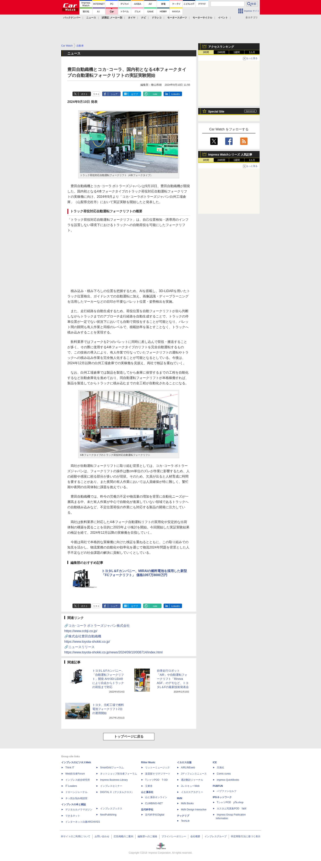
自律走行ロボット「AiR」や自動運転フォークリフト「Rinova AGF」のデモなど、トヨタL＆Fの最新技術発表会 (173, 679)
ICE (215, 762)
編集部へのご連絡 (147, 836)
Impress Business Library (114, 779)
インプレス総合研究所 (77, 779)
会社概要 (195, 836)
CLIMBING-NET (154, 803)
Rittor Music (148, 762)
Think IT (69, 767)
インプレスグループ (216, 836)
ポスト (84, 94)
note (155, 94)
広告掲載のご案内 (123, 836)
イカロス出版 (184, 762)
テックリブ (183, 815)
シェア (114, 94)
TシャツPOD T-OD (156, 779)
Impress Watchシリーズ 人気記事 (230, 154)
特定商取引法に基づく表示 (245, 836)
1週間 (237, 52)
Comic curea (224, 773)
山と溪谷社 (147, 792)
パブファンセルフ (226, 791)
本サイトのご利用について (75, 836)
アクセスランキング (221, 46)
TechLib (185, 820)
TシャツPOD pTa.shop (230, 802)
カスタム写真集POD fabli (231, 808)
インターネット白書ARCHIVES (82, 821)
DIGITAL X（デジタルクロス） (117, 792)
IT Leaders (71, 786)
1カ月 (252, 52)
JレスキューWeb (190, 786)
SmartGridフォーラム (112, 767)
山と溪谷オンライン (156, 797)
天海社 (220, 767)
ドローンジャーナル (76, 792)
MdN (179, 798)
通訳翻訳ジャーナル (192, 779)
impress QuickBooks (228, 779)
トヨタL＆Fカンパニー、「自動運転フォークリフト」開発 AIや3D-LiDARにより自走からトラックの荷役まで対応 (108, 679)
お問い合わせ (102, 836)
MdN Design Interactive (194, 809)
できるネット (72, 815)
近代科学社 (147, 809)
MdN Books (187, 803)
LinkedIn (175, 94)
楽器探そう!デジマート (157, 773)
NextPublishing (108, 814)
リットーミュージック (157, 767)
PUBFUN (218, 786)
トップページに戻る (129, 736)
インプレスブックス (111, 808)
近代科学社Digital (154, 814)
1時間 (206, 52)
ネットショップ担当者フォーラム (118, 773)
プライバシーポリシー (174, 836)
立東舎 (149, 786)
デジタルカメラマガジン (78, 809)
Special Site (216, 111)
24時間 (221, 52)
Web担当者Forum (75, 773)
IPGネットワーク (222, 797)
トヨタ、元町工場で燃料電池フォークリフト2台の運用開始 (108, 709)
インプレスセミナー (111, 786)
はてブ (134, 94)
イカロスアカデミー (192, 792)
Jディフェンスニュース (194, 773)
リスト (96, 94)
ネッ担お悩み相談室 (76, 798)
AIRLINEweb (188, 767)
